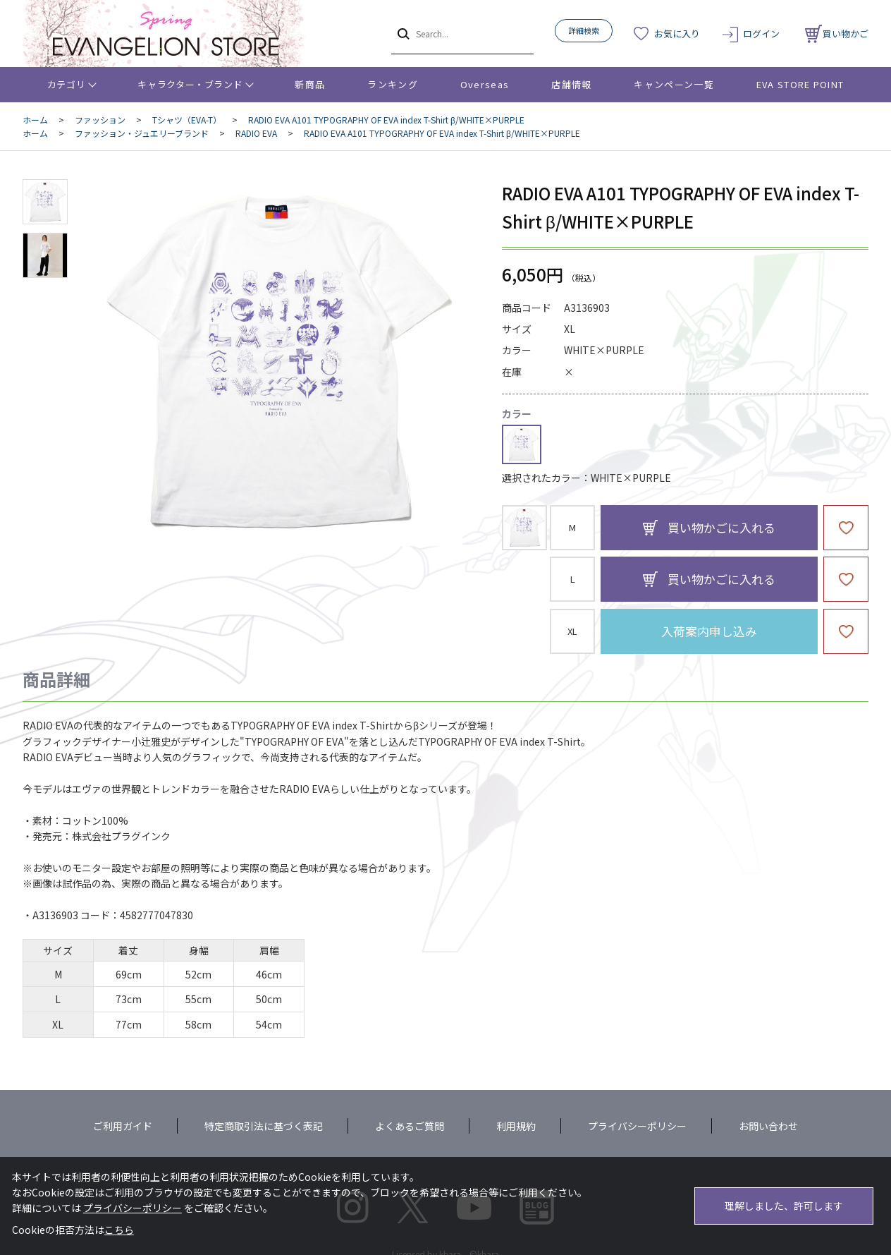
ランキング (392, 84)
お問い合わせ (768, 1126)
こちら (119, 1230)
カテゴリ (66, 84)
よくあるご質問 (409, 1126)
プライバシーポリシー (637, 1126)
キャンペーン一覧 (673, 84)
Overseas (484, 84)
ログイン (761, 33)
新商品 (310, 84)
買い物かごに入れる (721, 527)
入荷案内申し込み (709, 631)
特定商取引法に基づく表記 (263, 1126)
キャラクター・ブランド (189, 84)
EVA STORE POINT (800, 84)
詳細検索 (583, 30)
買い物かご (836, 33)
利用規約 (516, 1126)
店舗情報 (571, 84)
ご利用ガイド (122, 1126)
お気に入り (677, 33)
